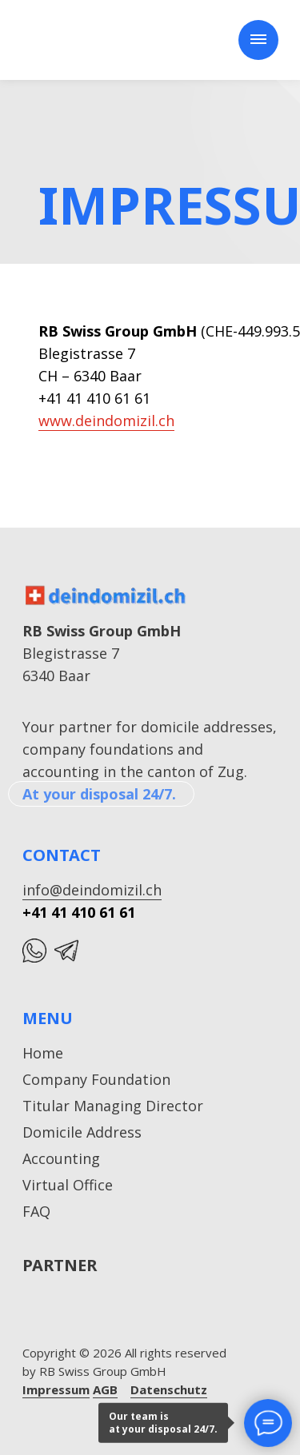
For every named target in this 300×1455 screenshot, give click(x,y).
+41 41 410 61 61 (78, 912)
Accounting (61, 1158)
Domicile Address (82, 1132)
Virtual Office (67, 1184)
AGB (105, 1389)
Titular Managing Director (112, 1105)
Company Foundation (96, 1079)
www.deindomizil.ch (106, 420)
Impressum (56, 1389)
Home (42, 1052)
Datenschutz (168, 1389)
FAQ (36, 1211)
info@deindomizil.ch (92, 889)
